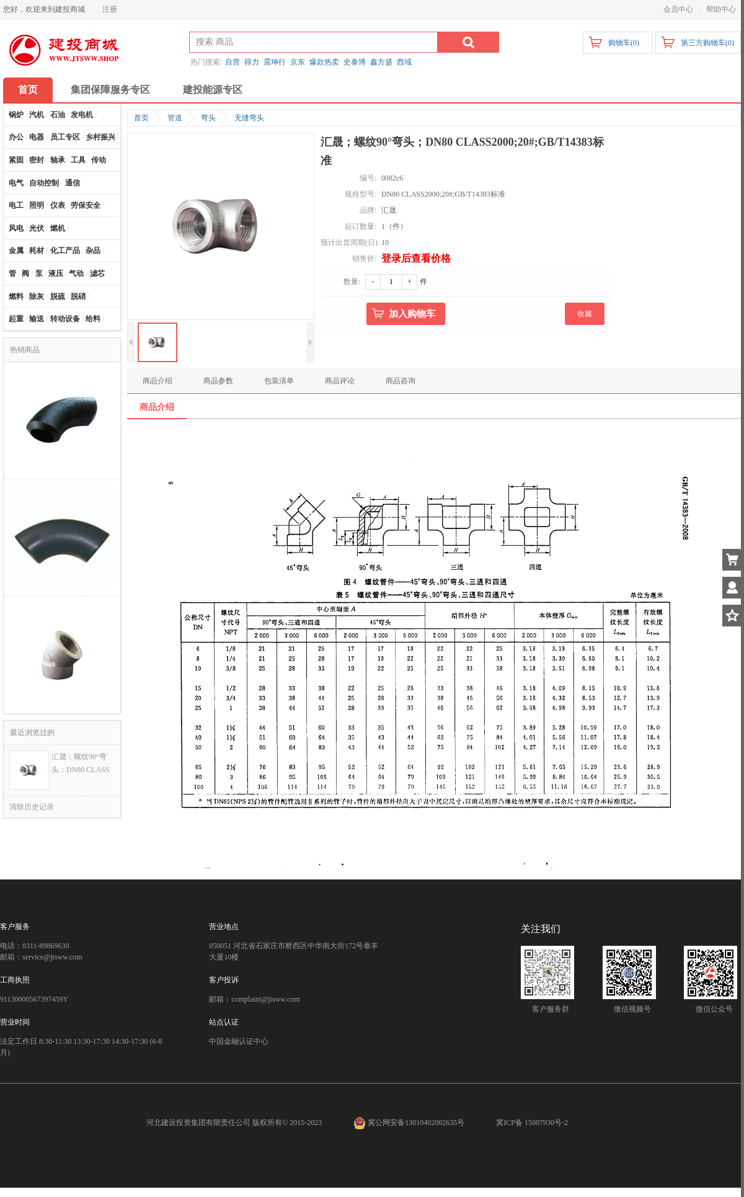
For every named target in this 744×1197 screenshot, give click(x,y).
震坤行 (275, 62)
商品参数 (218, 380)
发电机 (82, 114)
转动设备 (65, 318)
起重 (16, 318)
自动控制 (44, 183)
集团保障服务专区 (110, 89)
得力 (251, 62)
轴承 (57, 160)
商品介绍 (157, 380)
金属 (16, 250)
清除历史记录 (31, 807)
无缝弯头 (249, 117)
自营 (232, 62)
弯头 (208, 117)
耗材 (36, 250)
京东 (297, 62)
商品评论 (340, 380)
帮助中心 (721, 9)
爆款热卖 (324, 62)
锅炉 (16, 114)
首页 (28, 89)
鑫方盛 (381, 62)
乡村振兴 (100, 137)
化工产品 (65, 250)
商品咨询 (400, 380)
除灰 (36, 296)
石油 (57, 114)
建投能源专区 (212, 89)
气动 (76, 273)
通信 (72, 183)
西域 (404, 62)
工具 (78, 160)
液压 (55, 273)
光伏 (36, 228)
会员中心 (678, 9)
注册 (109, 9)
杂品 (93, 250)
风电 (16, 228)
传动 (98, 160)
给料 (93, 318)
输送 (36, 318)
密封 (36, 160)
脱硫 (57, 296)
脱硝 (78, 296)
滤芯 (97, 273)
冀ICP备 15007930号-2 (532, 1122)
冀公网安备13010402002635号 (409, 1122)
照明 (36, 205)
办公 (16, 137)
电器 (36, 137)
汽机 (36, 114)
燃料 (16, 296)
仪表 (57, 205)
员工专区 (65, 137)
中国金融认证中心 (238, 1041)
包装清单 (279, 380)
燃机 (57, 228)
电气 (16, 183)
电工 (16, 205)
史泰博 (354, 62)
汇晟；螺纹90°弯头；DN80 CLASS (80, 763)
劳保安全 (85, 205)
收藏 (584, 313)
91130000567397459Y (34, 999)
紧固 (16, 160)
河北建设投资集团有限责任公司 (198, 1122)
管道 (174, 117)
